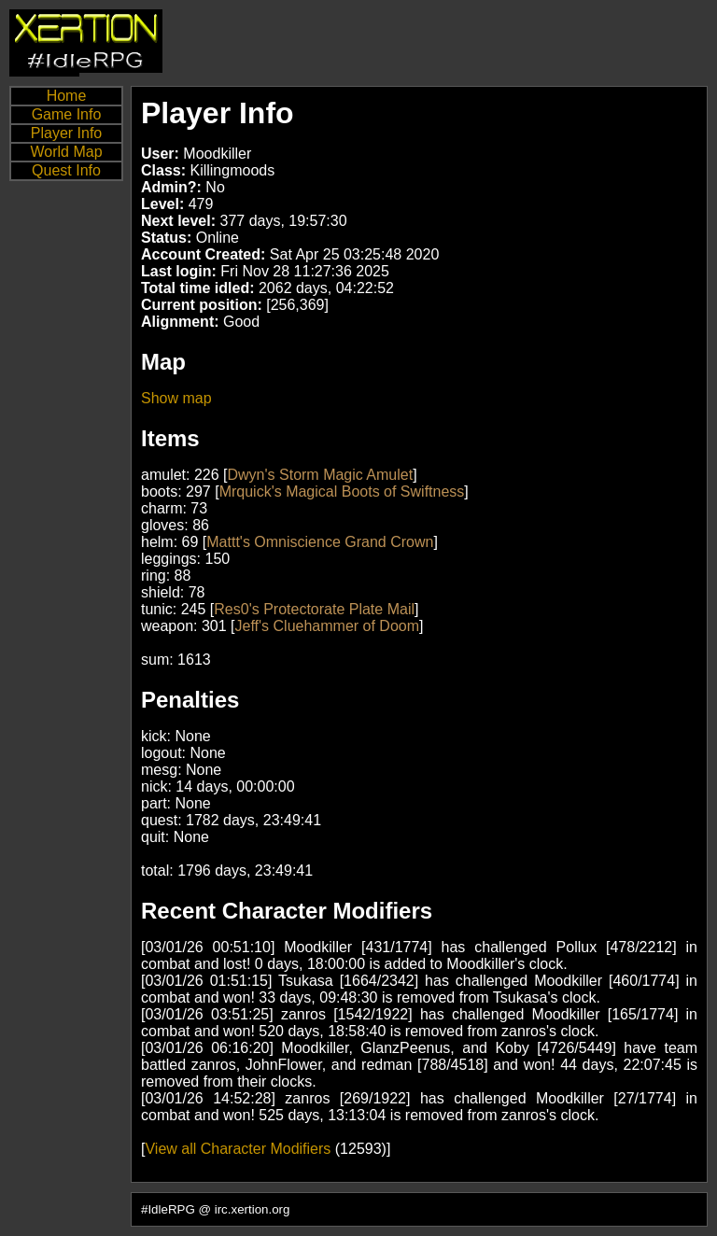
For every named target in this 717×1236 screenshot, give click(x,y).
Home (67, 96)
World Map (66, 152)
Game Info (67, 114)
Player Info (66, 133)
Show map (176, 398)
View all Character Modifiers (237, 1149)
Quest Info (66, 170)
